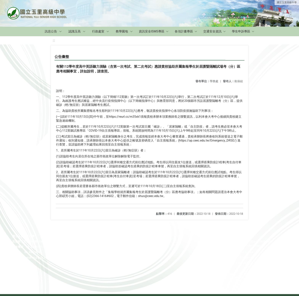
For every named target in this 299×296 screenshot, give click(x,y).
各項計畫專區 (184, 31)
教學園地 (122, 31)
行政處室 (98, 31)
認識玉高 (74, 31)
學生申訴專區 (241, 31)
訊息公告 (51, 31)
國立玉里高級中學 (287, 2)
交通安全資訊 (212, 31)
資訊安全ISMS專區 (151, 31)
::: (54, 40)
